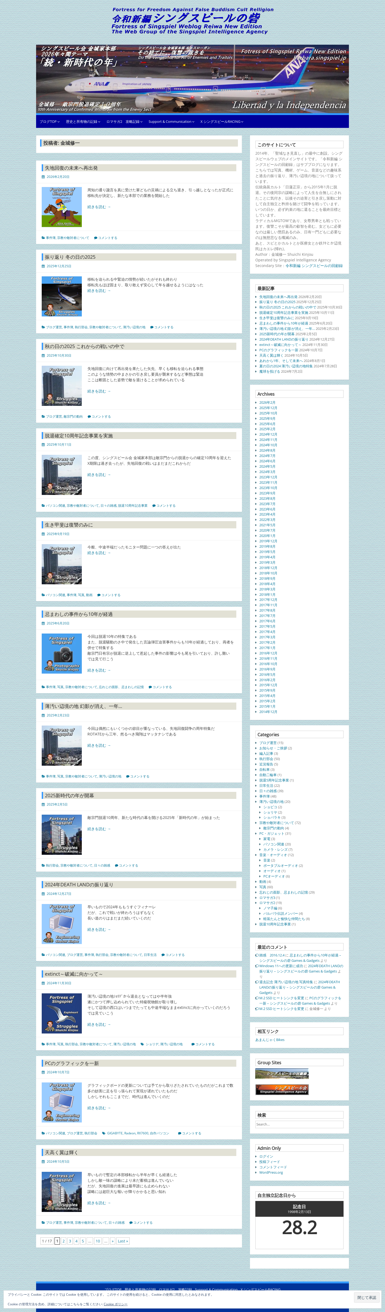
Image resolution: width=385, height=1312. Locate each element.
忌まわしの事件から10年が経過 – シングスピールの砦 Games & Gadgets (300, 958)
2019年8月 (267, 546)
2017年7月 (267, 615)
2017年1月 (267, 647)
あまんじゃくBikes (269, 1039)
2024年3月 (267, 471)
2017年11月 (268, 604)
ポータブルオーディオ (280, 865)
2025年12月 (268, 407)
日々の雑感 (109, 505)
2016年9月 (267, 669)
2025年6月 (267, 423)
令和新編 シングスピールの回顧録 (314, 265)
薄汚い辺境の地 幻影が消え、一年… (83, 706)
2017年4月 (267, 631)
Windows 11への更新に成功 (281, 965)
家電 (266, 838)
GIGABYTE (115, 1133)
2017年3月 (267, 637)
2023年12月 (268, 477)
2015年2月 (267, 701)
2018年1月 (267, 594)
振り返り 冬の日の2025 (70, 257)
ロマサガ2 (267, 902)
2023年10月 (268, 487)
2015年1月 (267, 706)
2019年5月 (267, 551)
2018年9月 (267, 578)
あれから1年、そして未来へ (281, 360)
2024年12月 (268, 434)
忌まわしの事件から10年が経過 (79, 614)
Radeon (130, 1133)
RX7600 (142, 1133)
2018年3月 (267, 589)
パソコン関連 (55, 505)
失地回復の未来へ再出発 (71, 168)
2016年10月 (268, 663)
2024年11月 (268, 439)
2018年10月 (268, 573)
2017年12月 (268, 599)
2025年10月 (268, 413)
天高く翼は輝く (62, 1152)
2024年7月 (267, 455)
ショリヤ (270, 812)
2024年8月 (267, 450)
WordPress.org (271, 1172)
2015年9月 (267, 690)
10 (98, 1241)
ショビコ (270, 806)
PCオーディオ (274, 876)
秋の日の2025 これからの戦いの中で (84, 346)
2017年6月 (267, 621)
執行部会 (81, 327)
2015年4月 (267, 695)
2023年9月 (267, 493)
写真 (81, 595)
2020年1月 (267, 535)
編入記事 (266, 753)
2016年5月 (267, 674)
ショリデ (152, 1044)
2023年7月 (267, 503)
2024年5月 (267, 466)
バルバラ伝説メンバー (280, 913)
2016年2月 (267, 679)
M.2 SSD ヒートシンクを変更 (281, 998)
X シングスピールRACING (220, 121)
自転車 (264, 769)
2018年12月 (268, 567)
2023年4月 (267, 514)
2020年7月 (267, 530)
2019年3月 (267, 562)
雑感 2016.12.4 (271, 955)
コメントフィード (273, 1167)
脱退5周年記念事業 (274, 780)
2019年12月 (268, 541)
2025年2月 (267, 428)
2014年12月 (268, 711)
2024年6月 (267, 461)
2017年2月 (267, 642)
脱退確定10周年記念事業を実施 (79, 435)
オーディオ (272, 870)
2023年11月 (268, 482)
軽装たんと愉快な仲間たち (284, 918)
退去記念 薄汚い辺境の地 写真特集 (286, 981)
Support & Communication (170, 121)
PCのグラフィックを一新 (72, 1063)
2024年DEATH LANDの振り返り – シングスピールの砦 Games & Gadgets (301, 968)
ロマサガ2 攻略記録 (123, 121)
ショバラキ (272, 817)
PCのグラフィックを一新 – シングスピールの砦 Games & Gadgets (300, 1001)
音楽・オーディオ (273, 854)
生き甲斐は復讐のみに (69, 524)
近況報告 (266, 764)
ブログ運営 (54, 327)
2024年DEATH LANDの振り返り (79, 884)
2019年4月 (267, 557)
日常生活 (150, 954)
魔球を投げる (269, 371)
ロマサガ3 (267, 897)
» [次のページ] (113, 1241)
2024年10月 (268, 445)
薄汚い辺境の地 (134, 327)
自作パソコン (159, 1133)
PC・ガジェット (271, 833)
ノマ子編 (270, 908)
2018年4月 (267, 583)
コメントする (107, 237)
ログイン (266, 1156)
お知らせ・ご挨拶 (273, 748)
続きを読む (99, 206)
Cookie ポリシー (116, 1304)
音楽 (266, 860)
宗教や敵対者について (73, 237)
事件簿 (51, 237)
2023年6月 (267, 509)
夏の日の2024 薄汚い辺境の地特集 (286, 366)
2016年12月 (268, 653)
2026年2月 (267, 402)
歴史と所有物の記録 (81, 121)
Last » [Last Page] (123, 1241)
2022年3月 (267, 519)
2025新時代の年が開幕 (69, 795)
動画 (89, 595)
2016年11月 (268, 658)
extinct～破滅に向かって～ (74, 974)
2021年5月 (267, 524)
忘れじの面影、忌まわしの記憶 (121, 687)
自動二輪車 (268, 774)
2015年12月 (268, 684)
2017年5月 (267, 626)
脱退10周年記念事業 (133, 505)
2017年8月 (267, 610)
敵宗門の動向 (73, 416)
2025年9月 (267, 418)
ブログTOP (48, 121)
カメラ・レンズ (275, 849)
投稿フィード (269, 1161)
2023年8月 (267, 498)
